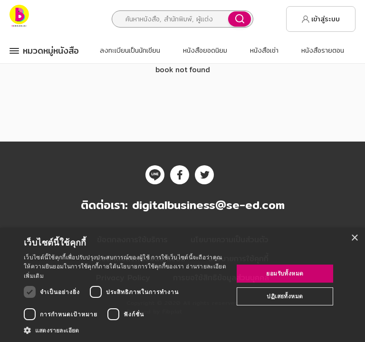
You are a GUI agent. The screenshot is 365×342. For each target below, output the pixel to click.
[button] (125, 330)
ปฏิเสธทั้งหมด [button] (285, 296)
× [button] (354, 238)
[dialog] (182, 285)
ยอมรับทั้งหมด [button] (284, 273)
